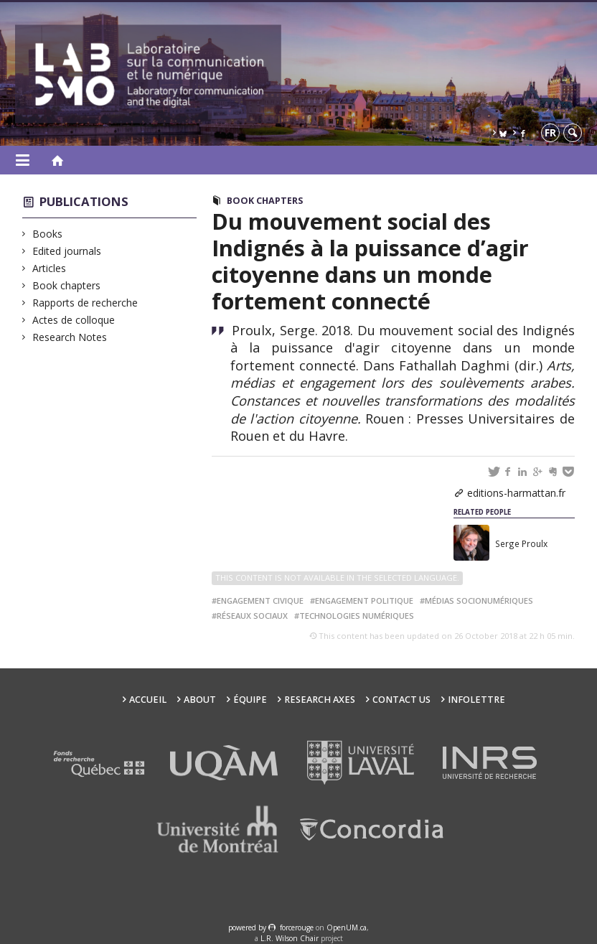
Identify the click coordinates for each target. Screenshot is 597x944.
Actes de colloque (74, 320)
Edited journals (67, 251)
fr (550, 132)
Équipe (250, 699)
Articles (49, 268)
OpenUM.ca (346, 927)
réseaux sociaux (252, 615)
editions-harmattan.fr (516, 493)
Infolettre (476, 699)
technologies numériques (356, 615)
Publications (83, 201)
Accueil (147, 699)
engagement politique (364, 600)
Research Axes (319, 699)
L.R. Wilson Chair (289, 938)
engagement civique (260, 600)
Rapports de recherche (85, 302)
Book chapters (66, 285)
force (297, 927)
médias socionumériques (479, 600)
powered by (248, 927)
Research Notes (70, 337)
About (200, 699)
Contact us (401, 699)
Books (47, 233)
